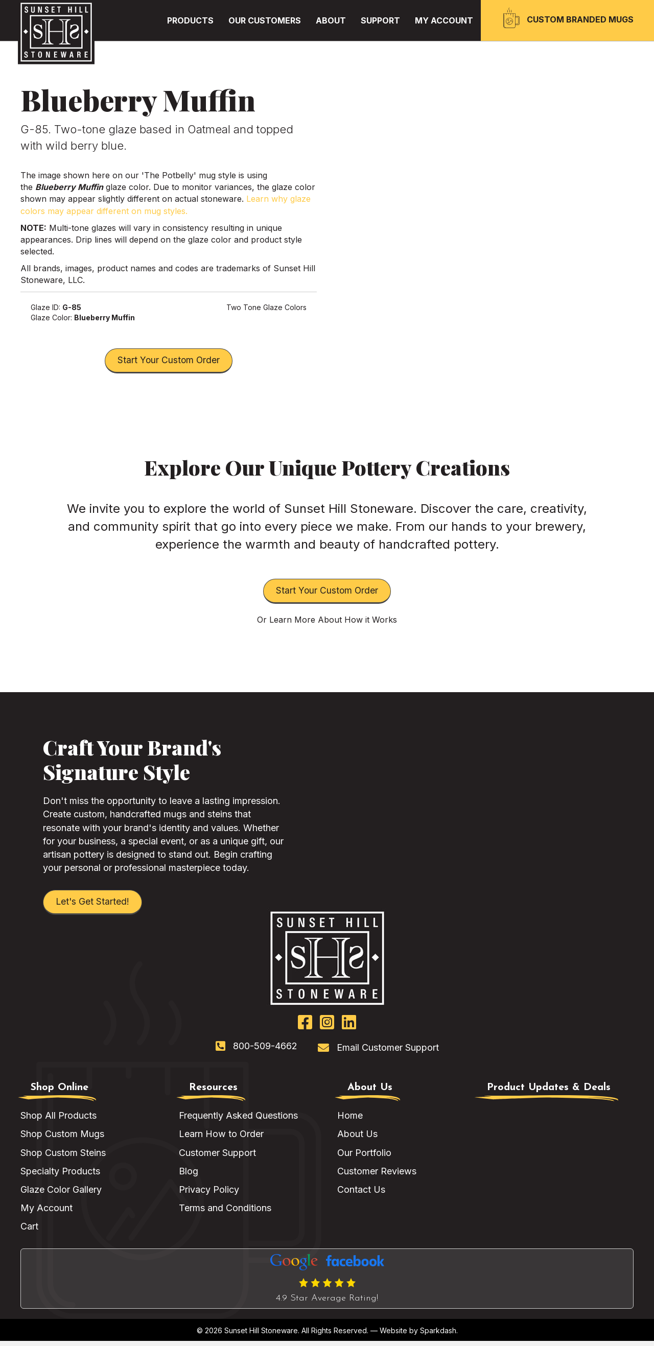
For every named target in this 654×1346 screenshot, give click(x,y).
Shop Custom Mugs (62, 1139)
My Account (46, 1212)
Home (350, 1120)
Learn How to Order (221, 1139)
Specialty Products (60, 1175)
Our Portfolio (364, 1157)
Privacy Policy (209, 1194)
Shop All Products (58, 1120)
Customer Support (217, 1157)
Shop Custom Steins (63, 1157)
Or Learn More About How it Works (327, 623)
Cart (29, 1231)
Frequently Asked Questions (238, 1120)
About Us (357, 1139)
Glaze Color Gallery (61, 1194)
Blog (188, 1175)
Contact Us (361, 1194)
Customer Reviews (376, 1175)
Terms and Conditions (225, 1212)
